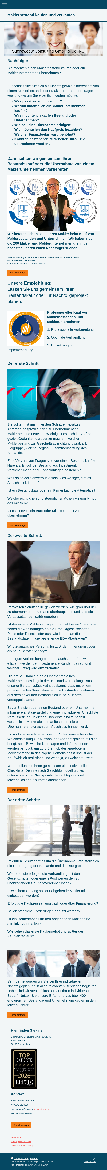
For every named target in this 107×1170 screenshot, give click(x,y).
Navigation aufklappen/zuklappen (53, 4)
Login (93, 1158)
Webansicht (90, 1161)
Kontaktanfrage (17, 272)
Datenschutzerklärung (22, 1145)
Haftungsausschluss (21, 1141)
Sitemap (34, 1158)
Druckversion (20, 1158)
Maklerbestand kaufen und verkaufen (41, 15)
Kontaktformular (41, 1109)
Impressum (16, 1137)
